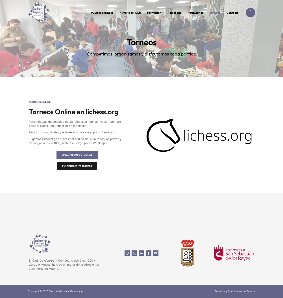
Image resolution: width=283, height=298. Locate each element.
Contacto (233, 12)
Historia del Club (130, 12)
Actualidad (174, 12)
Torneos (215, 12)
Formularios (195, 12)
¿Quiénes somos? (102, 12)
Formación (154, 12)
